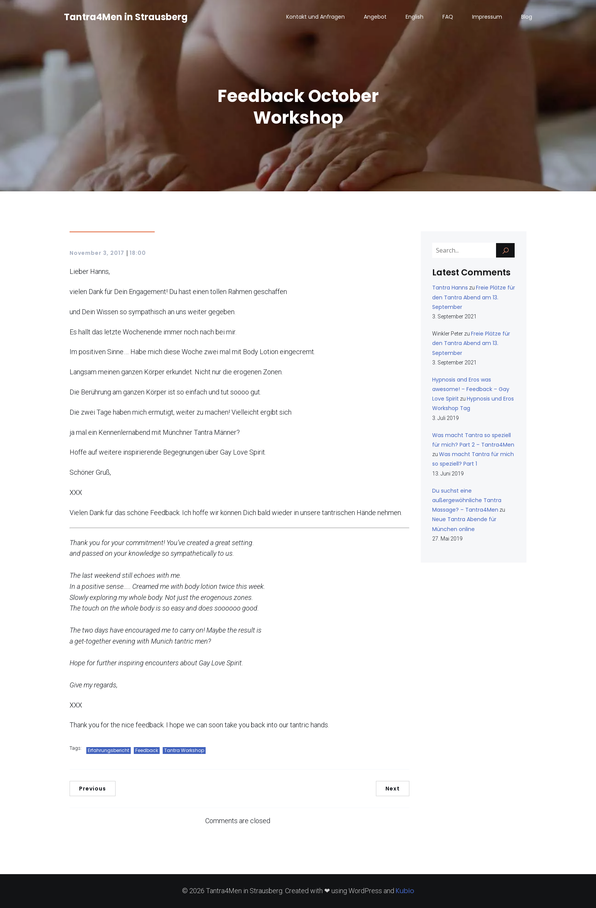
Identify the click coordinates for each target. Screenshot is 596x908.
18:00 (138, 253)
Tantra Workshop (184, 750)
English (414, 17)
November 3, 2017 (97, 253)
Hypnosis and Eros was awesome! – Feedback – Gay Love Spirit (470, 389)
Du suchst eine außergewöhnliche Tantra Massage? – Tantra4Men (466, 500)
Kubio (405, 890)
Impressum (487, 17)
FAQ (447, 17)
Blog (526, 17)
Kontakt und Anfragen (315, 17)
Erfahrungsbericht (108, 750)
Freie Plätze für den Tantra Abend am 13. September (473, 297)
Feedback (146, 750)
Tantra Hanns (450, 287)
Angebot (375, 17)
